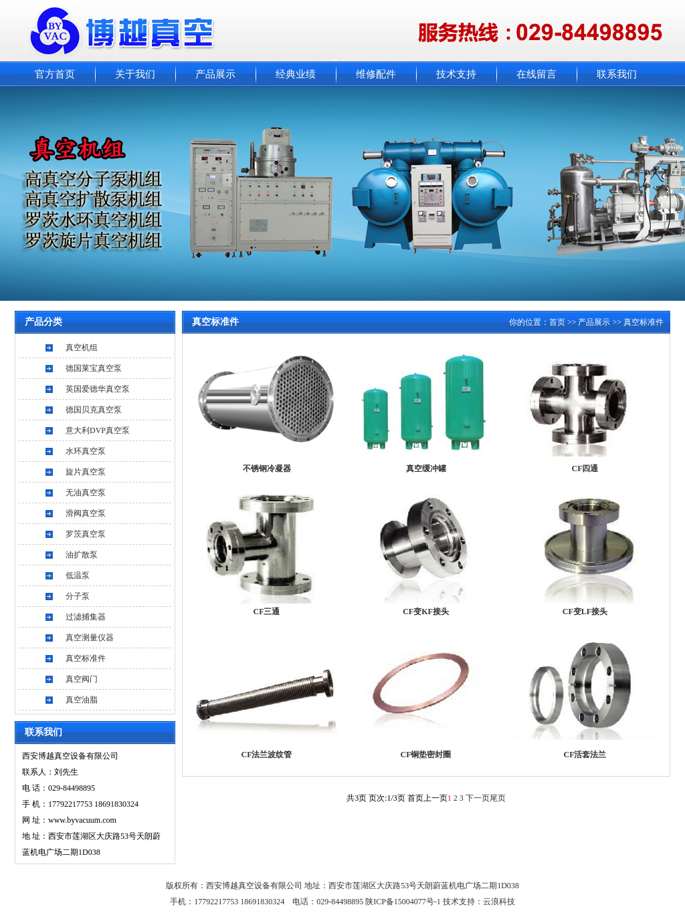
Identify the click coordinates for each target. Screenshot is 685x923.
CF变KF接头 (426, 611)
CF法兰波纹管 (266, 754)
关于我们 (135, 74)
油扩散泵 (82, 554)
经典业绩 (296, 74)
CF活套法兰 (585, 754)
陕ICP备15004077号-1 (404, 901)
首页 (557, 322)
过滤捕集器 (86, 617)
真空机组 (82, 347)
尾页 (498, 798)
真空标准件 (86, 658)
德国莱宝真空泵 (94, 368)
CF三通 (267, 611)
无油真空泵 (86, 492)
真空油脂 (82, 699)
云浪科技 (499, 901)
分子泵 (78, 596)
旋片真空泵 (86, 472)
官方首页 (55, 74)
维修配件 (376, 74)
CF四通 (585, 468)
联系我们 (617, 74)
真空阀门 (82, 679)
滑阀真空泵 (86, 513)
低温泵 (78, 575)
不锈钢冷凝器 (267, 468)
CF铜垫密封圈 (426, 754)
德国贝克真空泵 (94, 409)
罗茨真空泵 (86, 534)
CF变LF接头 (585, 611)
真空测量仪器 (90, 637)
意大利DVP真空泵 (98, 430)
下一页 (478, 798)
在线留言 (536, 74)
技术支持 (456, 74)
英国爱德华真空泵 (98, 389)
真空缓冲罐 (426, 468)
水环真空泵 (86, 451)
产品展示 (215, 74)
